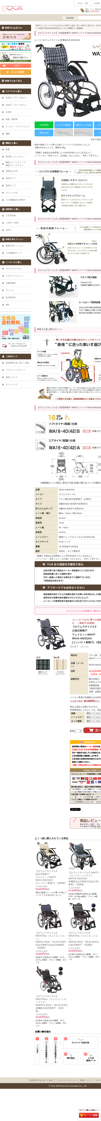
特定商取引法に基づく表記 (41, 1080)
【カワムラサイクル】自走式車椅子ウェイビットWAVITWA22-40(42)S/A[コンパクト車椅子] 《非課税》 (51, 877)
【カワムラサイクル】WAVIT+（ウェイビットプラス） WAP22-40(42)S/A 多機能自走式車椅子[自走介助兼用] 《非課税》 (83, 878)
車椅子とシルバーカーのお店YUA (49, 25)
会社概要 (97, 3)
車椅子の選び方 (87, 25)
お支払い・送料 (82, 3)
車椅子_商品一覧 (72, 25)
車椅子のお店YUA (13, 28)
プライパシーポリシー (66, 1080)
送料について (86, 1080)
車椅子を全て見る (13, 81)
